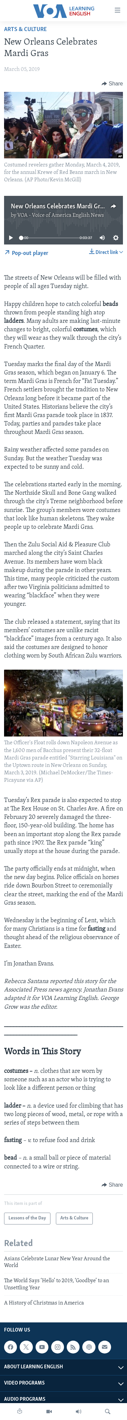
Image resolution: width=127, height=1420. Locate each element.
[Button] (112, 83)
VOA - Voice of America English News (60, 215)
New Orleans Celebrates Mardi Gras (58, 206)
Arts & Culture (25, 29)
